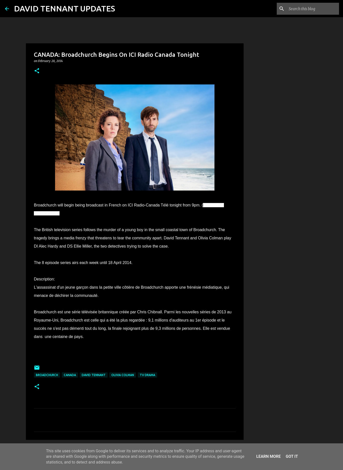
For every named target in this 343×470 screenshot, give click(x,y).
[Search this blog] (313, 9)
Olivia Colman (122, 375)
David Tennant (94, 375)
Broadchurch (47, 375)
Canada (70, 375)
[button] (37, 71)
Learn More (268, 456)
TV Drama (147, 375)
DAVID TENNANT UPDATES (64, 8)
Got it (292, 456)
